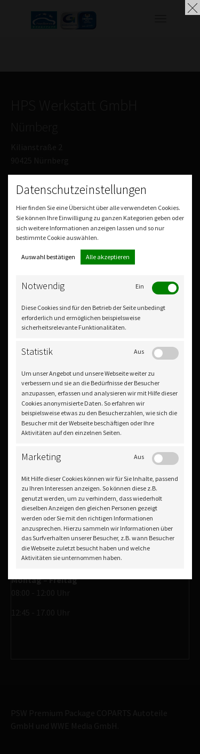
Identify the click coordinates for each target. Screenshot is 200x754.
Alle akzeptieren (108, 257)
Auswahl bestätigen (48, 257)
